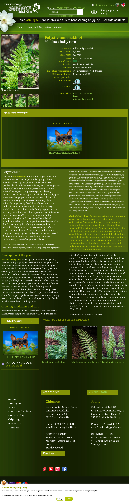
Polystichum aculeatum (53, 362)
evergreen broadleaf (83, 93)
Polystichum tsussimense (112, 362)
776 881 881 (62, 8)
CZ (116, 4)
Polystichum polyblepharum (85, 362)
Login (111, 5)
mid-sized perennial (83, 99)
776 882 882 (79, 8)
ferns (75, 96)
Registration (101, 5)
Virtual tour (98, 392)
